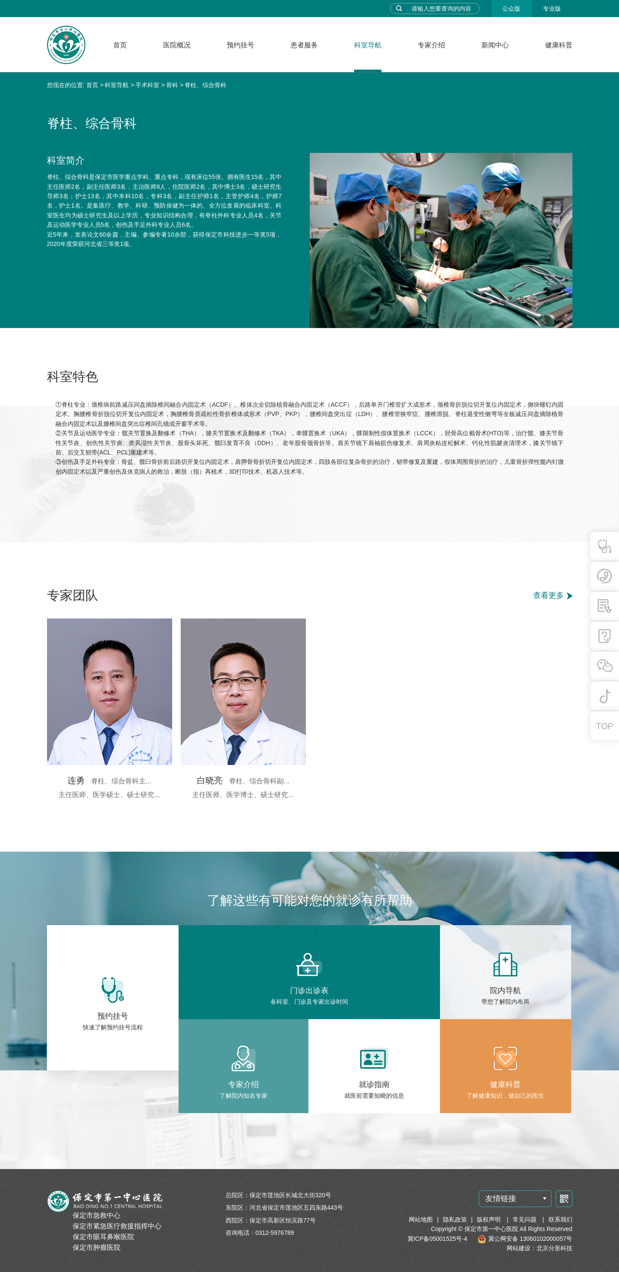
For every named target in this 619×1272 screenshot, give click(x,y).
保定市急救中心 (96, 1215)
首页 (120, 45)
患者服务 (304, 45)
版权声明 (489, 1219)
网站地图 (421, 1219)
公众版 (511, 8)
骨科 (172, 85)
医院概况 (177, 45)
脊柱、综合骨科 (205, 85)
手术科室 (147, 85)
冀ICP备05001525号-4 (437, 1238)
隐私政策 (455, 1219)
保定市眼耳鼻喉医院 (103, 1236)
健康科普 (558, 45)
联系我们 (560, 1219)
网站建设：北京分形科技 (539, 1248)
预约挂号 (240, 45)
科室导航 (367, 45)
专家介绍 (431, 45)
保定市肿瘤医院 (96, 1247)
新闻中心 (495, 45)
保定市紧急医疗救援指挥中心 (117, 1226)
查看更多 (548, 595)
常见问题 (525, 1219)
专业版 (552, 8)
